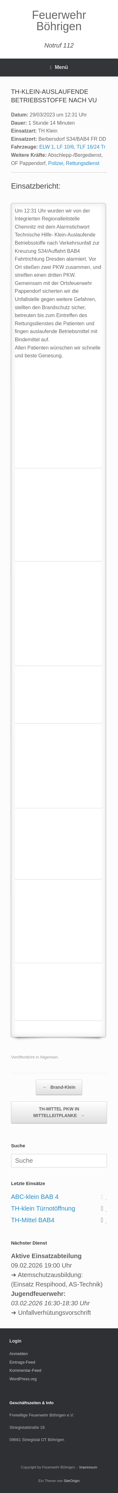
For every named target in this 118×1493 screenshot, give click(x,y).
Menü (59, 67)
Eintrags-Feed (22, 1362)
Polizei (55, 163)
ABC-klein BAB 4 (35, 1196)
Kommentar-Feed (25, 1370)
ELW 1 (46, 147)
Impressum (88, 1467)
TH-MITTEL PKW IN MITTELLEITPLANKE (59, 1112)
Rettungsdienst (82, 163)
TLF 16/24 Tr (90, 147)
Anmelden (18, 1353)
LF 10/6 (65, 147)
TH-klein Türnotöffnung (43, 1208)
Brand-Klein (58, 1087)
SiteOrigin (72, 1481)
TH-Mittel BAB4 (32, 1220)
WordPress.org (23, 1379)
